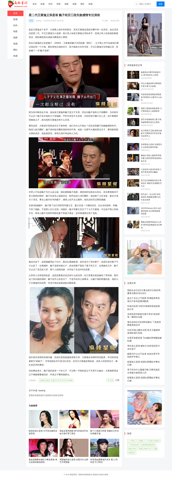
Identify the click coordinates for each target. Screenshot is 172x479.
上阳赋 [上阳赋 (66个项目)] (140, 441)
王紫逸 (42, 380)
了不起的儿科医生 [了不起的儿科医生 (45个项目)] (153, 441)
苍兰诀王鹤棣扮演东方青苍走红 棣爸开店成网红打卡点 (151, 183)
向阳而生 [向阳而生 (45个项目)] (131, 453)
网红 (83, 4)
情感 (91, 4)
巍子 (48, 380)
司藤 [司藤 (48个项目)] (155, 449)
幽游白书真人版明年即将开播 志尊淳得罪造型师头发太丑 (151, 158)
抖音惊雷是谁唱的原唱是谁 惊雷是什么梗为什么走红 (151, 97)
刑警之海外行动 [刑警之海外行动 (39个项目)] (145, 449)
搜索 (160, 4)
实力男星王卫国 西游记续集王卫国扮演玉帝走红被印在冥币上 (151, 133)
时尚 (51, 4)
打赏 (111, 380)
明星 (59, 4)
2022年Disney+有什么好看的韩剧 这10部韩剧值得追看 (151, 211)
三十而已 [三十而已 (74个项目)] (131, 441)
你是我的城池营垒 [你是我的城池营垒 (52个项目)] (148, 445)
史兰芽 (62, 380)
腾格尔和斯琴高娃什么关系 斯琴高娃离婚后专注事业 (151, 225)
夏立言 (55, 380)
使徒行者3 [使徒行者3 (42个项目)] (132, 449)
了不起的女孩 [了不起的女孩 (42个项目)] (133, 445)
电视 (75, 4)
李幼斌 (69, 380)
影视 (43, 4)
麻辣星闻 (73, 475)
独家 (67, 4)
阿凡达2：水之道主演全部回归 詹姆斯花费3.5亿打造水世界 (151, 197)
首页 (35, 4)
